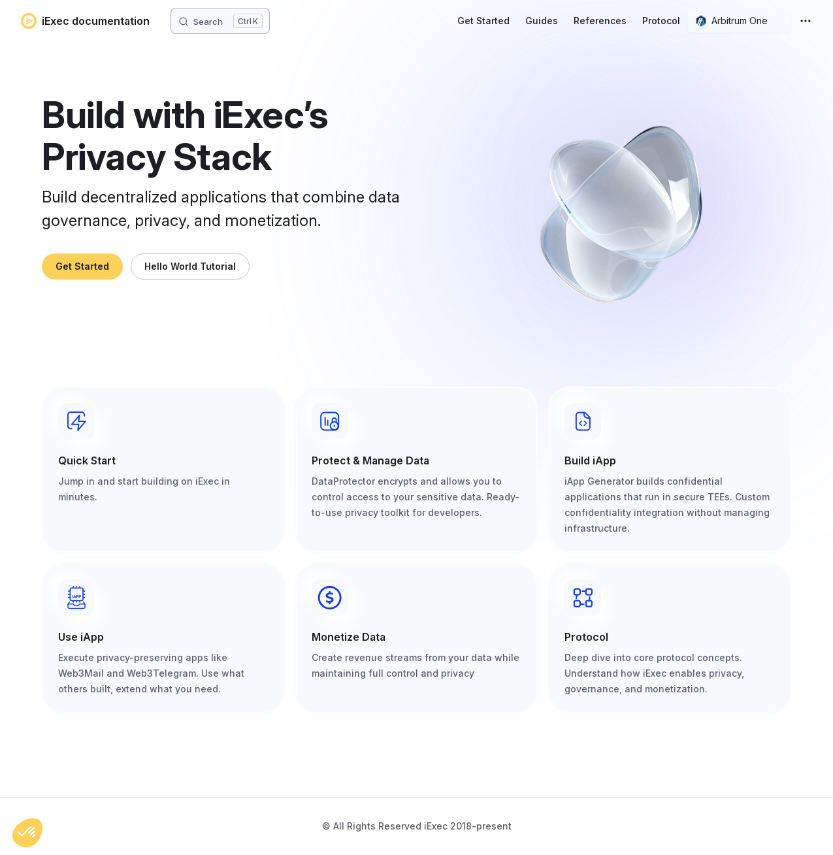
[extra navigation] (805, 21)
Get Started (82, 266)
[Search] (220, 21)
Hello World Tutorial (190, 266)
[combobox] (739, 21)
